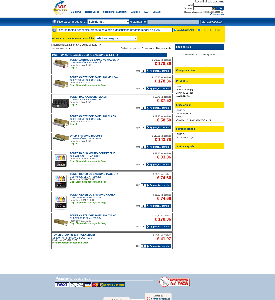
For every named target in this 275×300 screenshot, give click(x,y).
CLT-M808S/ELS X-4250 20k (86, 62)
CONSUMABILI (186, 29)
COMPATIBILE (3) (184, 89)
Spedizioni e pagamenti (115, 12)
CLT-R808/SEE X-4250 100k (85, 138)
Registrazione (92, 12)
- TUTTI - (180, 86)
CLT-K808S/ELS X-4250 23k (85, 119)
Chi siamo (76, 12)
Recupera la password (193, 12)
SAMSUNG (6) (183, 96)
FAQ (146, 12)
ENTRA (219, 8)
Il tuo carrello (218, 14)
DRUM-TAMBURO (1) (186, 113)
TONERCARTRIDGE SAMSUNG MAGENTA (94, 59)
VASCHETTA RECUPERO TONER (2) (194, 120)
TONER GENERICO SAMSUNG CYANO (92, 194)
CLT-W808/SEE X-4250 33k (85, 156)
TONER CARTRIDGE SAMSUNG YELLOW (94, 77)
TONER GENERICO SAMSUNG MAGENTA (94, 174)
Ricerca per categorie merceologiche (73, 38)
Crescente (148, 48)
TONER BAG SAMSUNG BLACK (88, 96)
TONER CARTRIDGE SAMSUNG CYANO (93, 215)
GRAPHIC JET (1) (184, 93)
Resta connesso (212, 12)
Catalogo (135, 12)
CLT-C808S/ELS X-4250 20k (85, 197)
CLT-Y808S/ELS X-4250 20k (85, 80)
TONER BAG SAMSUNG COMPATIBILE (92, 153)
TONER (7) (181, 117)
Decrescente (163, 48)
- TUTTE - (180, 110)
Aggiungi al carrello (159, 71)
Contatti (156, 12)
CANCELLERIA (210, 29)
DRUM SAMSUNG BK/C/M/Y (86, 135)
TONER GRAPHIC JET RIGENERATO (73, 234)
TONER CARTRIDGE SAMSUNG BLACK (93, 116)
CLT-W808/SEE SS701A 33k (85, 99)
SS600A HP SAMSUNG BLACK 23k (72, 237)
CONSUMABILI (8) (185, 137)
